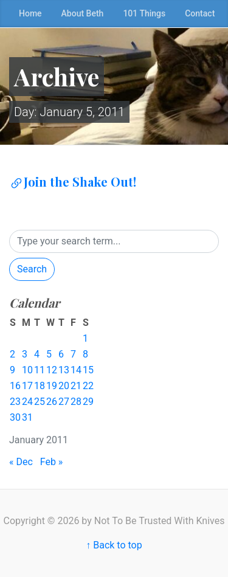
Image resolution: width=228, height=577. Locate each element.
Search (32, 269)
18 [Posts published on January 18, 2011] (39, 386)
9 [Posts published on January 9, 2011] (12, 370)
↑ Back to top (114, 545)
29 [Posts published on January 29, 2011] (88, 401)
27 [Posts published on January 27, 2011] (63, 401)
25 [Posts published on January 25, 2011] (39, 401)
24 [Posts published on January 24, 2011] (27, 401)
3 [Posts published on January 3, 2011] (24, 354)
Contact (200, 13)
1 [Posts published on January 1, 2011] (85, 338)
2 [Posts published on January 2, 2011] (12, 354)
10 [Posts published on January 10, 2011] (27, 370)
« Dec (21, 462)
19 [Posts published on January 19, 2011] (51, 386)
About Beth (82, 13)
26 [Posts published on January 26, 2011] (51, 401)
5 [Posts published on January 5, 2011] (49, 354)
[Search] (114, 241)
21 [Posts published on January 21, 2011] (76, 386)
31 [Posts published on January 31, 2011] (27, 417)
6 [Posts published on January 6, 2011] (61, 354)
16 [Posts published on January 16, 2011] (15, 386)
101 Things (144, 13)
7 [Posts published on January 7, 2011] (73, 354)
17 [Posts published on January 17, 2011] (27, 386)
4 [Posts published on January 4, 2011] (37, 354)
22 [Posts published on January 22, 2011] (88, 386)
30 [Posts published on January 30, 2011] (15, 417)
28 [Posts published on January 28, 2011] (76, 401)
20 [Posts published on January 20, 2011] (63, 386)
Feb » (51, 462)
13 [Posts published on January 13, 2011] (63, 370)
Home (30, 13)
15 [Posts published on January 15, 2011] (88, 370)
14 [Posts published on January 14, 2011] (76, 370)
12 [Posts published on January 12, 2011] (51, 370)
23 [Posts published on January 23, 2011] (15, 401)
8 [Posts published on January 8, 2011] (85, 354)
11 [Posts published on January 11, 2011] (39, 370)
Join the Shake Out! (72, 181)
